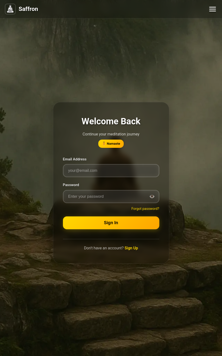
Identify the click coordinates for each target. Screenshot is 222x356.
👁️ (152, 196)
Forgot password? (145, 209)
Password (71, 185)
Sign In (111, 222)
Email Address (75, 159)
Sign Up (131, 248)
